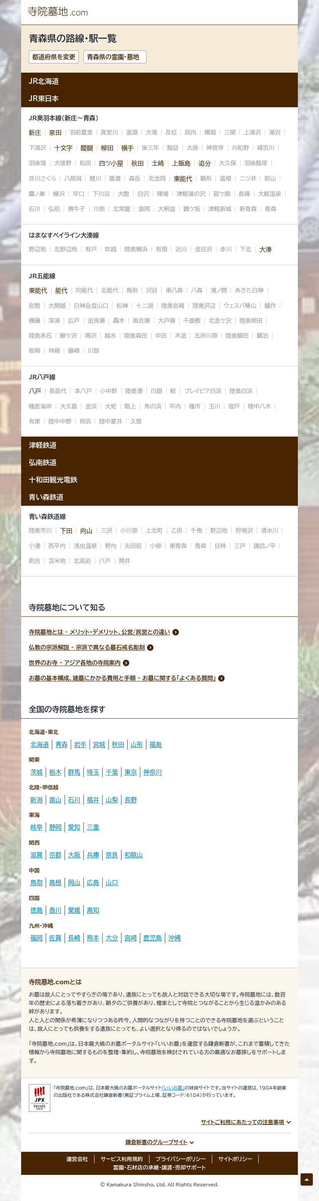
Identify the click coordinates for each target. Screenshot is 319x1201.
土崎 (158, 163)
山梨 (112, 800)
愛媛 (74, 910)
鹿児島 (152, 938)
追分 (205, 163)
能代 (61, 290)
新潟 (36, 800)
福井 (93, 800)
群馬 (74, 772)
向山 (86, 531)
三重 (93, 827)
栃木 (55, 772)
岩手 (80, 744)
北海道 (39, 744)
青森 (61, 744)
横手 (127, 148)
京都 (55, 855)
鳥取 (36, 882)
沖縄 (174, 938)
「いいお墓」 (173, 1087)
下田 (66, 531)
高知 (93, 910)
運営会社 (77, 1159)
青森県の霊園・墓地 (113, 57)
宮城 (99, 744)
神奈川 (152, 772)
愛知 (74, 827)
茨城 (36, 772)
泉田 (55, 133)
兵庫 (93, 855)
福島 (156, 744)
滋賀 (36, 855)
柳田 (107, 148)
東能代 (183, 179)
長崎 (74, 938)
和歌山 (134, 855)
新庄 (35, 133)
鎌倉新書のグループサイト (157, 1142)
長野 (131, 800)
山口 (112, 882)
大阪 (74, 855)
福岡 (36, 938)
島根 (55, 882)
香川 (55, 910)
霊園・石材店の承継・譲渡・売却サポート (159, 1167)
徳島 (36, 910)
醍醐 (87, 148)
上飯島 (181, 163)
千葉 (112, 772)
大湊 (265, 249)
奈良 (112, 855)
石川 (74, 800)
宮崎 (131, 938)
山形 (137, 744)
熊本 (93, 938)
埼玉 (93, 772)
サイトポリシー (235, 1159)
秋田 (137, 163)
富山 (55, 800)
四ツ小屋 (111, 163)
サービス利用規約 (122, 1159)
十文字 (63, 148)
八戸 (35, 391)
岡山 (74, 882)
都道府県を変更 (53, 57)
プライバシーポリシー (181, 1159)
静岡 (55, 827)
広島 (93, 882)
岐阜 (36, 827)
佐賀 (55, 938)
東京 (131, 772)
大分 (112, 938)
